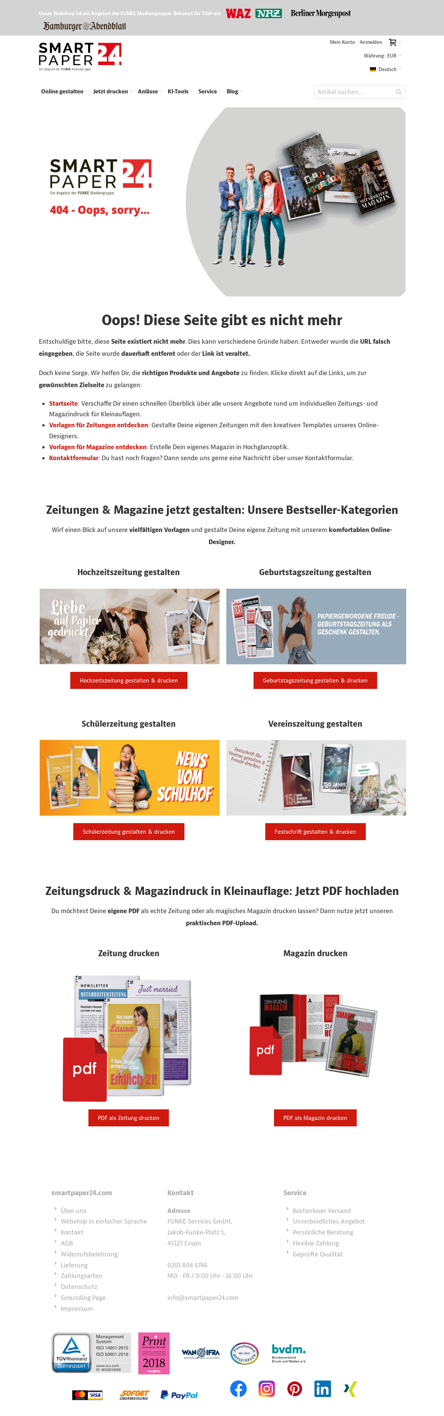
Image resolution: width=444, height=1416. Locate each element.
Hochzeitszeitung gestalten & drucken (129, 680)
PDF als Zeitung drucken (128, 1117)
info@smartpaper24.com (202, 1297)
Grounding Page (83, 1297)
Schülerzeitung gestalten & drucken (129, 831)
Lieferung (74, 1265)
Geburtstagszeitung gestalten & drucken (315, 680)
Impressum (77, 1308)
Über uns (74, 1211)
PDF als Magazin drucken (315, 1117)
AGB (67, 1243)
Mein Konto (342, 42)
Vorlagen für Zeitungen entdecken (98, 425)
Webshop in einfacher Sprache (104, 1221)
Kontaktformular (73, 458)
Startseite (63, 403)
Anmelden (371, 42)
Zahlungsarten (81, 1276)
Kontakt (72, 1232)
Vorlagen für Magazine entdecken (98, 447)
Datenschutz (79, 1287)
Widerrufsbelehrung (89, 1254)
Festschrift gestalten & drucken (315, 831)
